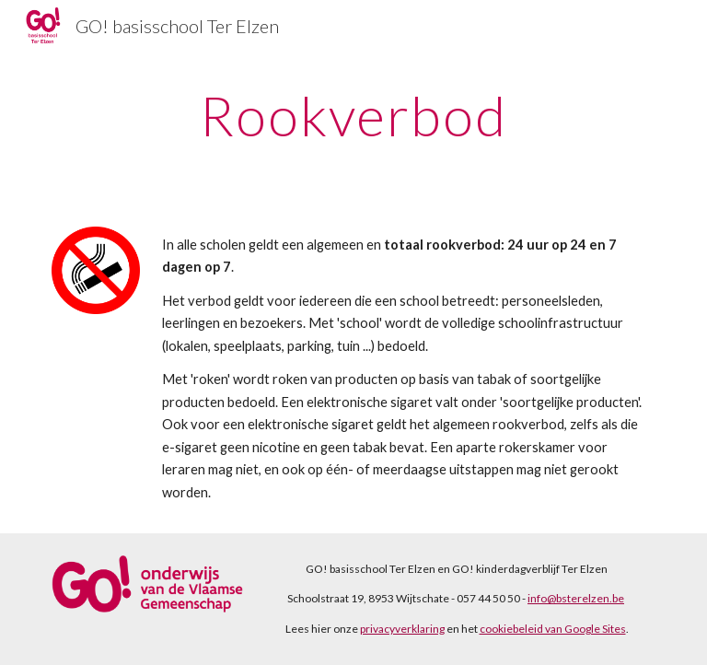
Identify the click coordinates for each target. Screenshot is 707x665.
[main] (353, 115)
